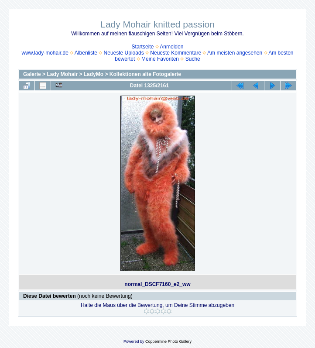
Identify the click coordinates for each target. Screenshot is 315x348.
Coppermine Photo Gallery (168, 341)
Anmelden (171, 47)
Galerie (32, 74)
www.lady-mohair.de (44, 53)
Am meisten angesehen (234, 53)
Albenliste (86, 53)
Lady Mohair (62, 74)
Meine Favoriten (160, 59)
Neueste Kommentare (175, 53)
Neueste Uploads (124, 53)
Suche (192, 59)
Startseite (143, 47)
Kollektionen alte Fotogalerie (145, 74)
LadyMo (93, 74)
